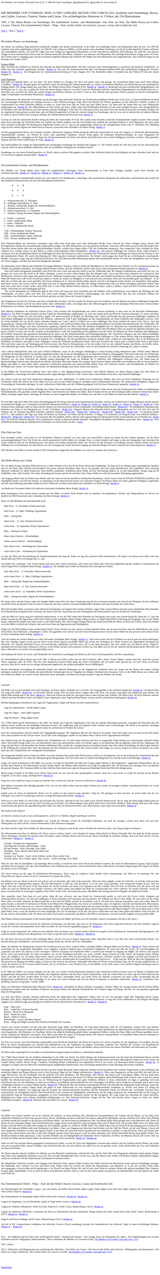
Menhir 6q (76, 1201)
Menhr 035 (148, 419)
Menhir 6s (12, 1214)
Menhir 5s (151, 445)
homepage (6, 1267)
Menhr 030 (132, 412)
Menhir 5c (17, 72)
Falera (80, 422)
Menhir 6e (146, 758)
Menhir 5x (38, 634)
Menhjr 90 (73, 1100)
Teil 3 (20, 30)
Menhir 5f (102, 87)
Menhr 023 (123, 407)
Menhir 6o (71, 1196)
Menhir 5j (100, 127)
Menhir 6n (27, 1191)
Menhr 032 (18, 417)
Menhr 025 (70, 412)
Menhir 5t (114, 483)
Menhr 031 (6, 417)
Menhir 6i (18, 838)
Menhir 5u (83, 488)
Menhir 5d (17, 84)
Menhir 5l (42, 155)
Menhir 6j (29, 838)
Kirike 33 (138, 404)
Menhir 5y (83, 639)
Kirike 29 (96, 404)
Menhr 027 (95, 412)
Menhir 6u (67, 1219)
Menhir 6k (150, 1062)
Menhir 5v (65, 496)
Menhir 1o (57, 173)
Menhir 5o (60, 306)
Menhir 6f (136, 946)
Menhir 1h (68, 173)
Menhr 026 (82, 412)
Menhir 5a (51, 69)
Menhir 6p (82, 1196)
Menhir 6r (98, 1206)
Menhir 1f (46, 173)
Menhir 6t (23, 1214)
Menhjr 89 (27, 1100)
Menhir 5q (134, 384)
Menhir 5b (6, 72)
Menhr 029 (120, 412)
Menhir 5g (49, 94)
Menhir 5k (49, 140)
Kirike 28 (86, 404)
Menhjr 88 (52, 1085)
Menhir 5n (143, 268)
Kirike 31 (117, 404)
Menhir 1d (35, 173)
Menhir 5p (6, 314)
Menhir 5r (144, 394)
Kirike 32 (127, 404)
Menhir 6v (17, 1227)
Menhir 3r (5, 1227)
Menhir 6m (92, 1138)
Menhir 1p (79, 173)
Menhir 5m (94, 251)
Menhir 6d (132, 697)
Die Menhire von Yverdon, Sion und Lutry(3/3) (90, 1252)
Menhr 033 (29, 417)
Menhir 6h (57, 987)
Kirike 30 (106, 404)
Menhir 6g (136, 979)
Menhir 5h (22, 107)
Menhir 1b (24, 173)
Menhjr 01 (98, 1072)
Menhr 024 (67, 409)
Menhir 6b (27, 692)
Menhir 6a (137, 690)
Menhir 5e (91, 87)
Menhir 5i (88, 114)
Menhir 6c (40, 695)
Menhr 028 (107, 412)
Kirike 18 (75, 404)
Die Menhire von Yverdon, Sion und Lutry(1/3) (116, 1239)
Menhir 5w (47, 566)
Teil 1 (4, 30)
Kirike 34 (148, 404)
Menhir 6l (80, 1138)
